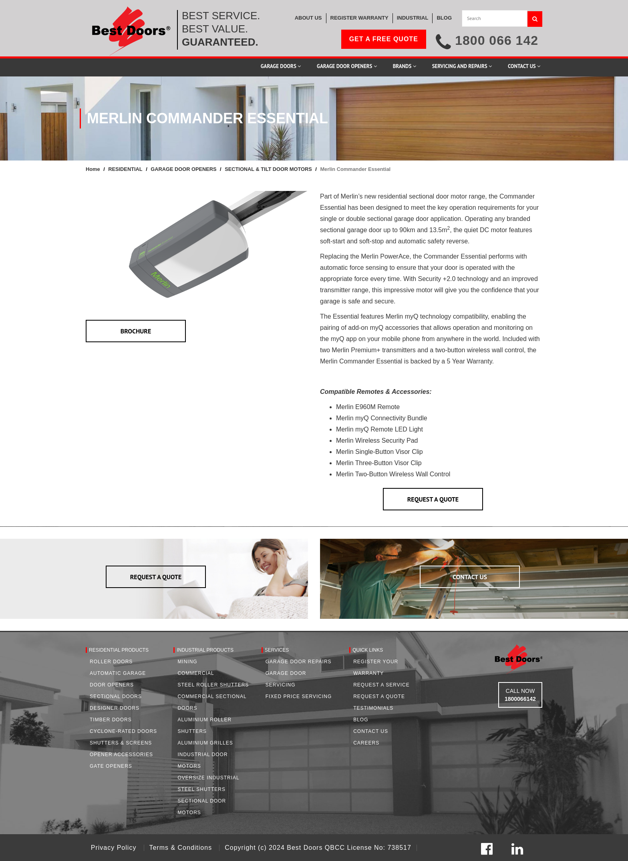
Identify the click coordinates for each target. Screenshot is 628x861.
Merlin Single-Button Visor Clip (379, 451)
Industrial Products (205, 650)
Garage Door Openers (347, 66)
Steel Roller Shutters (213, 685)
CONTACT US (470, 577)
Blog (360, 720)
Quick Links (367, 650)
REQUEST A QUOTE (433, 499)
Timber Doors (111, 720)
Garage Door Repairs (299, 661)
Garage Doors (281, 66)
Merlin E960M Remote (368, 406)
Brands (404, 66)
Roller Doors (111, 661)
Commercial (195, 673)
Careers (366, 743)
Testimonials (373, 708)
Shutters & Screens (121, 743)
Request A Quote (379, 696)
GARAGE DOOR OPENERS (183, 169)
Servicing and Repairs (462, 66)
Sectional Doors (116, 696)
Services (277, 650)
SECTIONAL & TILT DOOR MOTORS (268, 169)
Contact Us (524, 66)
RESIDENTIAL (125, 169)
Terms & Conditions (181, 847)
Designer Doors (114, 708)
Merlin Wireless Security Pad (377, 440)
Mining (187, 661)
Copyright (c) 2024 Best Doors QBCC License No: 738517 (318, 847)
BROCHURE (136, 331)
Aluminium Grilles (205, 743)
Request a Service (381, 685)
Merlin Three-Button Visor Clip (379, 463)
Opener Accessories (121, 754)
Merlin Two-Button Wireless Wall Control (394, 474)
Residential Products (119, 650)
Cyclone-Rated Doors (123, 731)
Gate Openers (111, 766)
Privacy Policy (115, 847)
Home (93, 169)
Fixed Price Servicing (299, 696)
